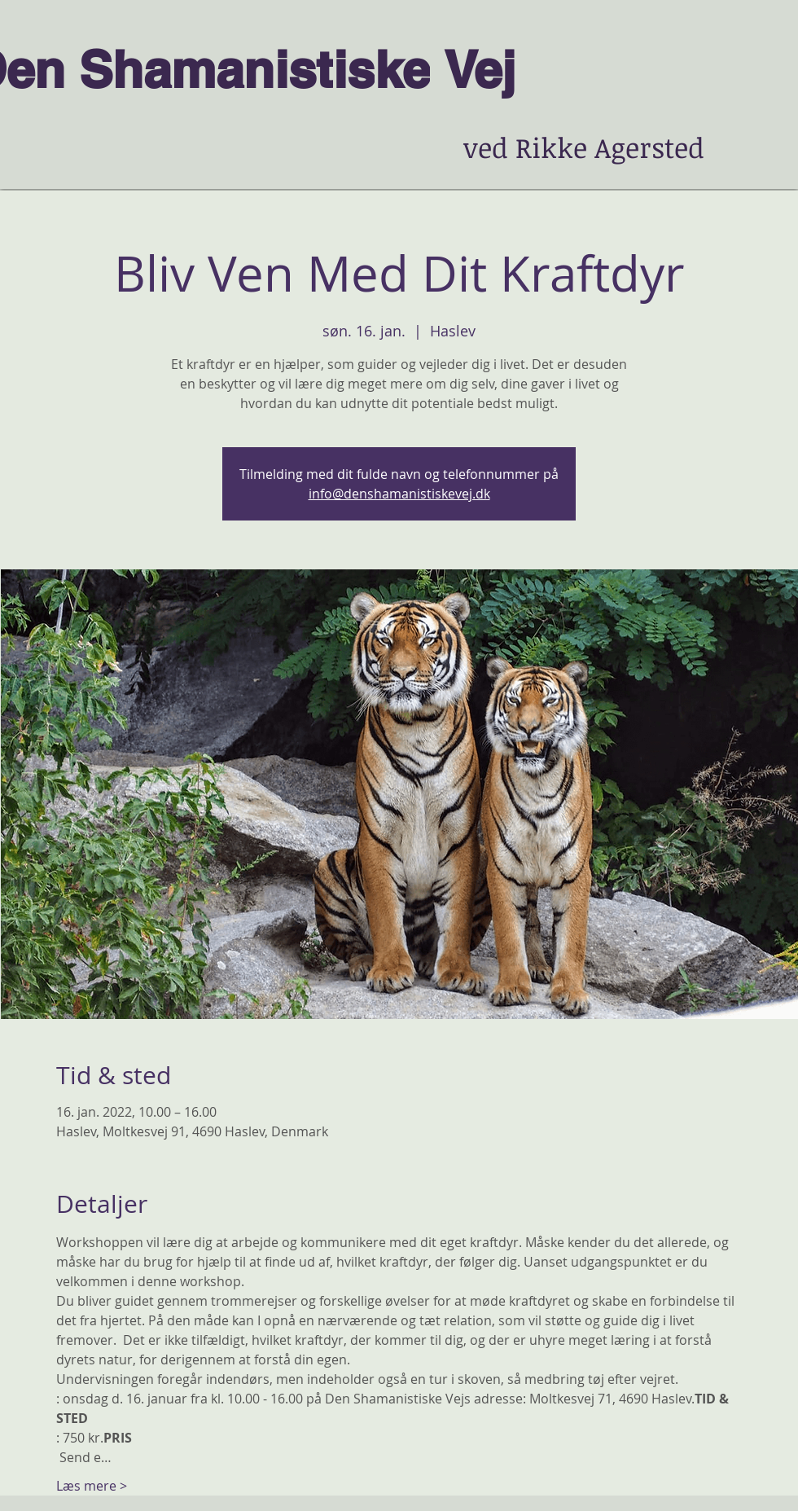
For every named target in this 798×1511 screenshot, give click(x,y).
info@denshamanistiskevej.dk (399, 494)
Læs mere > (91, 1486)
